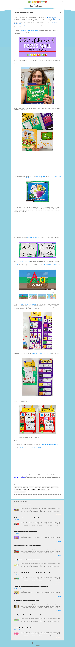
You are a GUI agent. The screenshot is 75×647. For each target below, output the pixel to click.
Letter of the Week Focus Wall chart (29, 30)
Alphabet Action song (40, 176)
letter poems (27, 489)
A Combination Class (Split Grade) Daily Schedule (27, 545)
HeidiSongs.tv (52, 18)
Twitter (58, 476)
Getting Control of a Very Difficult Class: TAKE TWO (27, 559)
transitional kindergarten (19, 491)
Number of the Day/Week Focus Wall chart (41, 353)
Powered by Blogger (37, 643)
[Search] (63, 2)
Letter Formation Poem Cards (33, 237)
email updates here (27, 476)
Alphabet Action (18, 487)
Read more (58, 514)
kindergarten (38, 487)
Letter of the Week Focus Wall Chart (29, 304)
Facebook (54, 476)
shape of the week (45, 489)
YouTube (23, 477)
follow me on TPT (38, 476)
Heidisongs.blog (56, 19)
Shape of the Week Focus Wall (34, 399)
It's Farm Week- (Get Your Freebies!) (23, 627)
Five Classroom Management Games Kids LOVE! (26, 518)
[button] (60, 12)
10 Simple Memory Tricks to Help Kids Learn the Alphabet (29, 614)
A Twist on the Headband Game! (22, 504)
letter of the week (18, 489)
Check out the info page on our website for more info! (30, 447)
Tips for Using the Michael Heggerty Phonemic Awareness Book (31, 586)
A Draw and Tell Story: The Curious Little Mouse (26, 600)
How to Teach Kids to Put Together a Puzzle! (25, 531)
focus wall (31, 487)
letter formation (45, 487)
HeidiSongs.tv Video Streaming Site (33, 177)
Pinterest (49, 476)
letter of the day (54, 487)
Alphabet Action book (41, 61)
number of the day (35, 489)
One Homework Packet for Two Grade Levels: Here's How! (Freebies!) (32, 572)
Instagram (16, 477)
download (25, 487)
